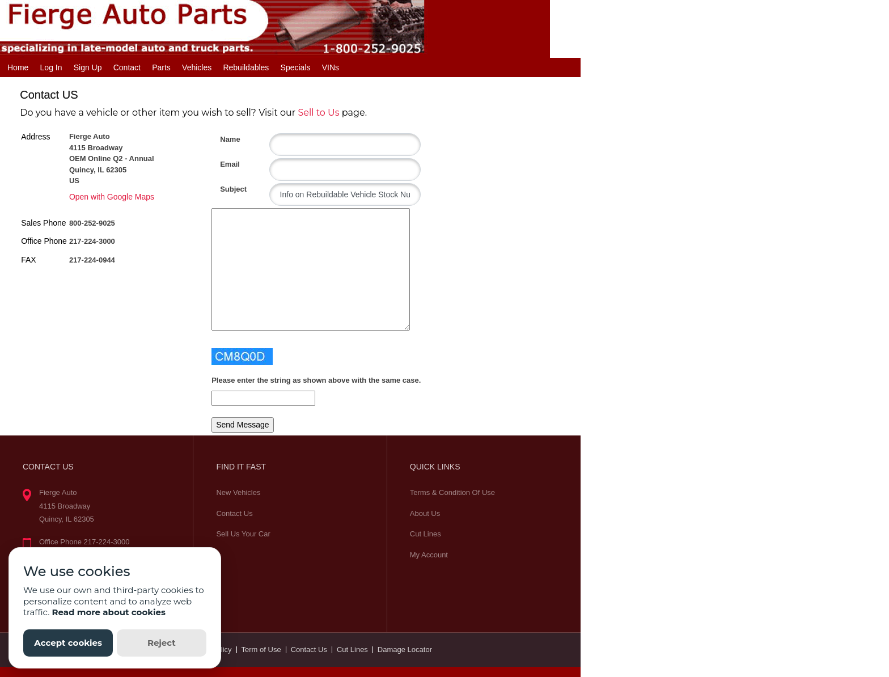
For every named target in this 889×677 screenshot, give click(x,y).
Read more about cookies (109, 612)
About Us (425, 513)
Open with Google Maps (111, 196)
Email (224, 164)
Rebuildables (246, 67)
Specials (296, 67)
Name (224, 139)
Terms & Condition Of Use (452, 492)
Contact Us (234, 513)
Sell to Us (318, 112)
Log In (51, 67)
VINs (330, 67)
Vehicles (196, 67)
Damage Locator (405, 649)
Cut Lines (425, 534)
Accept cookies (68, 642)
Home (17, 67)
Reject (161, 642)
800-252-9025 (92, 223)
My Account (429, 555)
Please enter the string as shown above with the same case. (316, 380)
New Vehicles (238, 492)
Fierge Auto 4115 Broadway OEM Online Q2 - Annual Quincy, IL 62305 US (111, 158)
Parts (161, 67)
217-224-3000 (92, 241)
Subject (224, 189)
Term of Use (261, 649)
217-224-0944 (92, 260)
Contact (127, 67)
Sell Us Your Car (243, 534)
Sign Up (88, 67)
